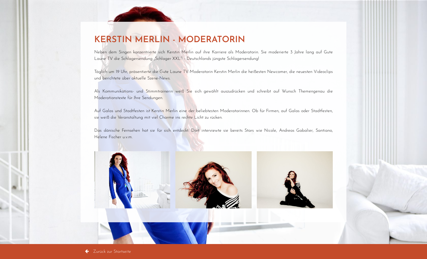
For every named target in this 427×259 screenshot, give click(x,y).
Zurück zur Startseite (108, 251)
